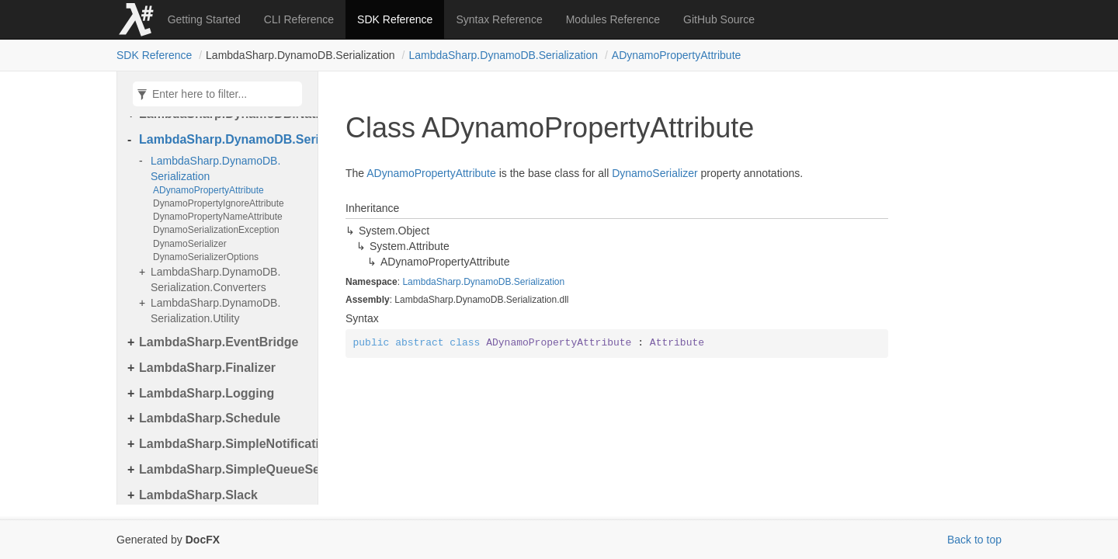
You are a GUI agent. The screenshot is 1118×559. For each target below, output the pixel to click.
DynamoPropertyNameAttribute (218, 216)
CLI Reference (299, 19)
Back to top (974, 539)
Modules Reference (613, 19)
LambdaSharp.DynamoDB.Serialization (503, 55)
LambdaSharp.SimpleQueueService (224, 469)
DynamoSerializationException (216, 229)
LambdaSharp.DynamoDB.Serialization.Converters (215, 279)
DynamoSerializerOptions (206, 257)
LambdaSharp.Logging (206, 393)
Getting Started (204, 19)
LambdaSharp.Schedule (209, 418)
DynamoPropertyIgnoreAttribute (218, 203)
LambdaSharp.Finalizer (207, 367)
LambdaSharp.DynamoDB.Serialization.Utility (215, 311)
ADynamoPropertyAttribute (676, 55)
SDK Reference (394, 19)
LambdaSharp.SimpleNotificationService (224, 443)
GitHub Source (719, 19)
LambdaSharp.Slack (198, 495)
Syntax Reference (499, 19)
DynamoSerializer (190, 243)
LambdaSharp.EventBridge (218, 342)
